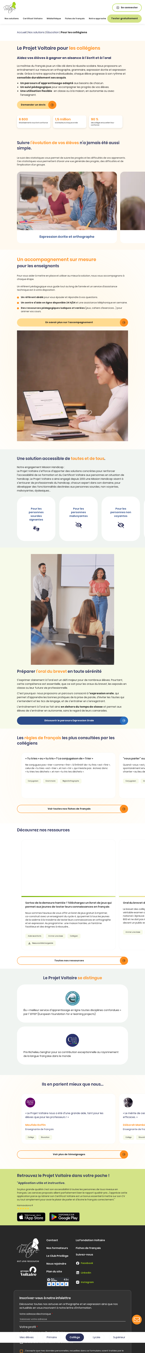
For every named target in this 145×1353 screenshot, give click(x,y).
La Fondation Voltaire (90, 1240)
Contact (52, 1240)
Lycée (96, 1337)
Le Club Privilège (57, 1256)
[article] (75, 894)
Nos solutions (36, 32)
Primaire (52, 1337)
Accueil (21, 32)
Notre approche (97, 18)
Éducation (52, 32)
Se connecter (127, 7)
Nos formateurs (57, 1248)
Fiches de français (75, 18)
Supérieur (119, 1337)
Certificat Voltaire (32, 18)
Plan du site (54, 1271)
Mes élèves (27, 1337)
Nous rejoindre (56, 1264)
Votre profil (28, 1327)
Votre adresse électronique (36, 1314)
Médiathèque (54, 18)
